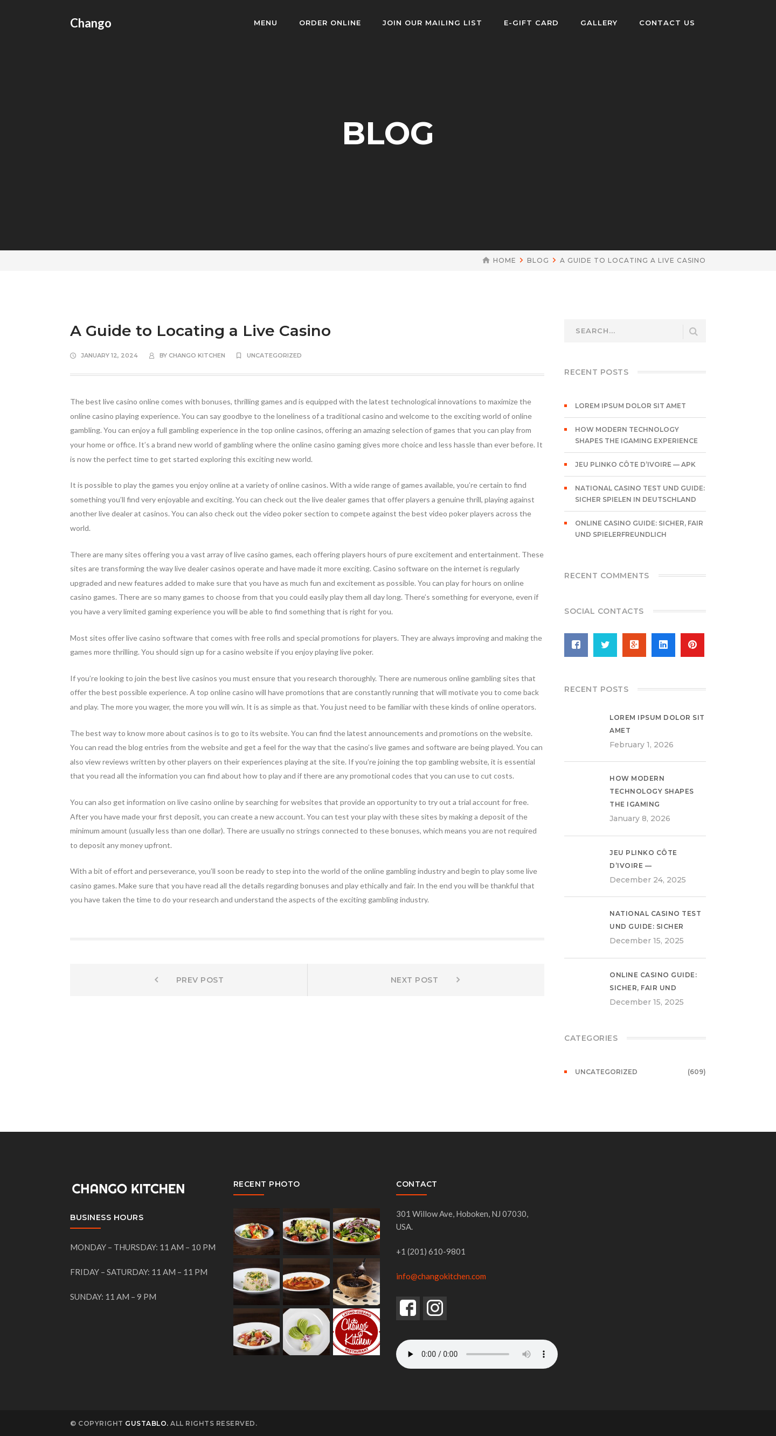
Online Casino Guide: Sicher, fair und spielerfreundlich (639, 528)
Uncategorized (274, 355)
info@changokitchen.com (441, 1276)
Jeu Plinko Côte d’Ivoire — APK (635, 464)
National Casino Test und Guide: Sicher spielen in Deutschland (640, 493)
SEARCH (693, 332)
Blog (538, 260)
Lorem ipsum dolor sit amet (630, 406)
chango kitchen (197, 355)
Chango (91, 23)
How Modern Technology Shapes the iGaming (651, 791)
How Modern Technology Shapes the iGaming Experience (636, 435)
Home (504, 260)
